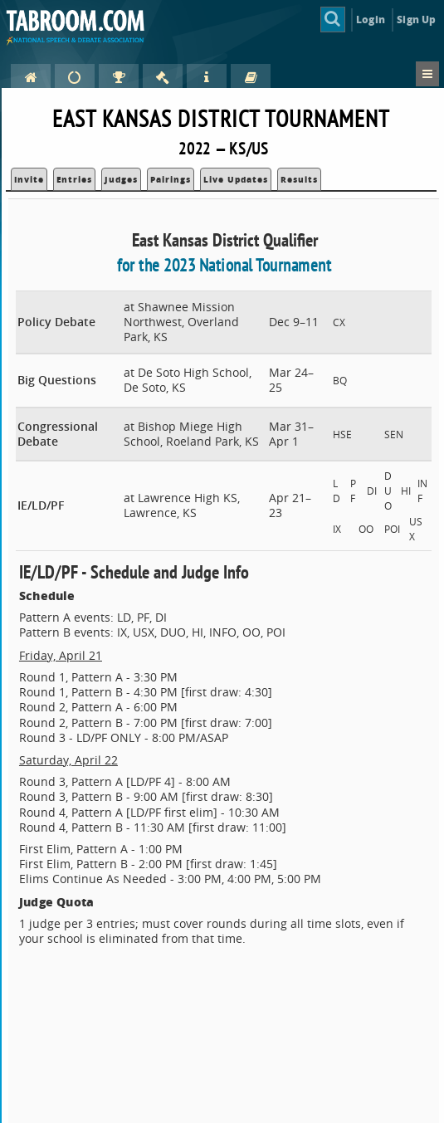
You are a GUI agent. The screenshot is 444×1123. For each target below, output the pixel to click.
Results (299, 179)
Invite (29, 179)
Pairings (170, 179)
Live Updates (235, 179)
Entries (74, 179)
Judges (121, 179)
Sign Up (416, 19)
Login (370, 19)
